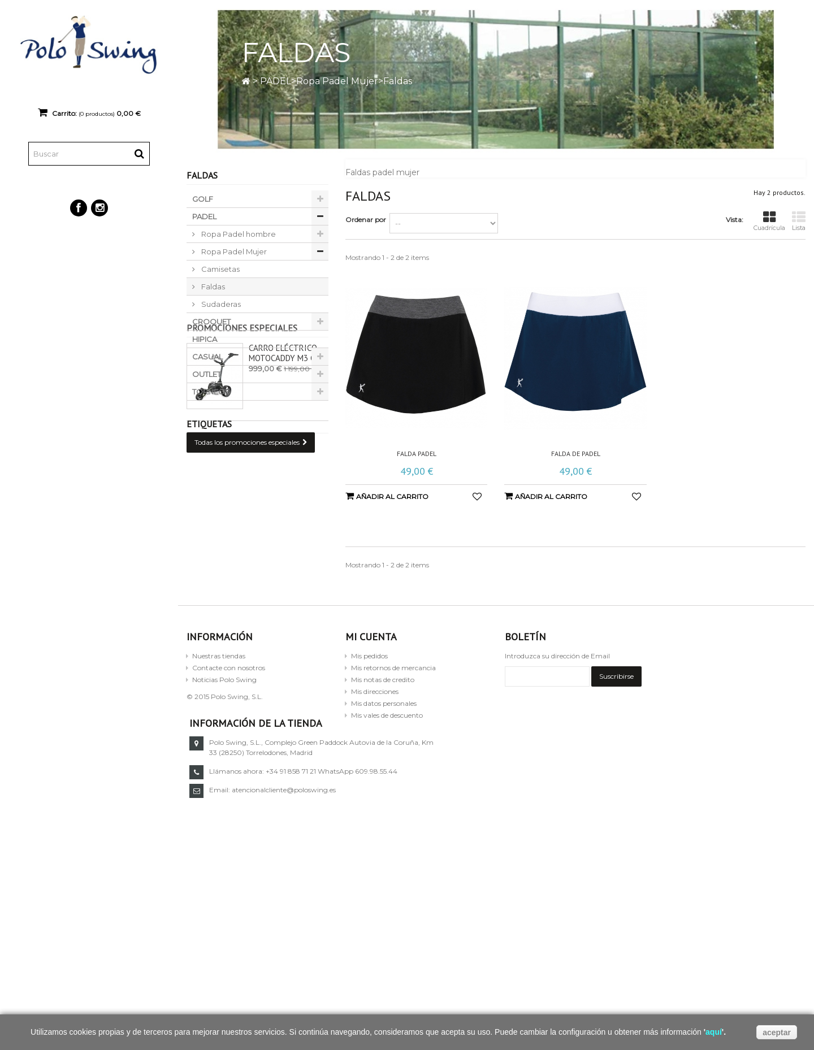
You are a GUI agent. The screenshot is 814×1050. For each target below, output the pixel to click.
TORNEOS (211, 391)
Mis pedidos (369, 692)
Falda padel (416, 454)
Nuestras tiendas (218, 692)
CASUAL (207, 356)
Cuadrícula (769, 221)
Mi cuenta (371, 672)
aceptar (777, 1032)
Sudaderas (220, 304)
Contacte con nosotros (228, 704)
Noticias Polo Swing (224, 715)
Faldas (212, 286)
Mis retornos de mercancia (393, 704)
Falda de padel (575, 454)
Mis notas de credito (382, 715)
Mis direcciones (375, 727)
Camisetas (220, 269)
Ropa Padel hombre (238, 233)
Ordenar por (365, 219)
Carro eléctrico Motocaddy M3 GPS (286, 448)
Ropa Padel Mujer (337, 81)
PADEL (275, 81)
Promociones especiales (242, 423)
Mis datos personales (384, 739)
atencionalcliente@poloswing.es (602, 826)
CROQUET (211, 321)
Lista (799, 221)
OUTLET (206, 374)
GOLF (202, 198)
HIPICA (204, 339)
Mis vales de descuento (387, 751)
